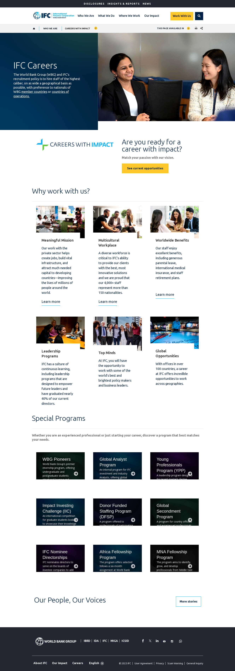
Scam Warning (175, 663)
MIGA (114, 640)
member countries (34, 91)
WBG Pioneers (57, 459)
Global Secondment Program (169, 511)
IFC (105, 640)
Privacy (160, 663)
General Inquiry (195, 663)
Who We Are (86, 15)
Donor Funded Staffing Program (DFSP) (115, 511)
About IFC (40, 663)
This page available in (170, 28)
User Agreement (144, 663)
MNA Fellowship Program (172, 554)
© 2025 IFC (125, 663)
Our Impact (151, 15)
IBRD (87, 640)
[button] (199, 16)
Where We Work (129, 15)
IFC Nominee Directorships (55, 554)
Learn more (51, 301)
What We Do (106, 15)
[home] (34, 29)
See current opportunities (145, 168)
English (94, 663)
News (147, 3)
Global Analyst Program (113, 462)
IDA (96, 640)
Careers (77, 663)
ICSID (125, 640)
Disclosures (94, 3)
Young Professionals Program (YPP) (171, 465)
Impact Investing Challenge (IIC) (58, 508)
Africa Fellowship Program (116, 554)
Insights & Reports (124, 3)
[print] (195, 28)
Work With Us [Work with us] (182, 15)
